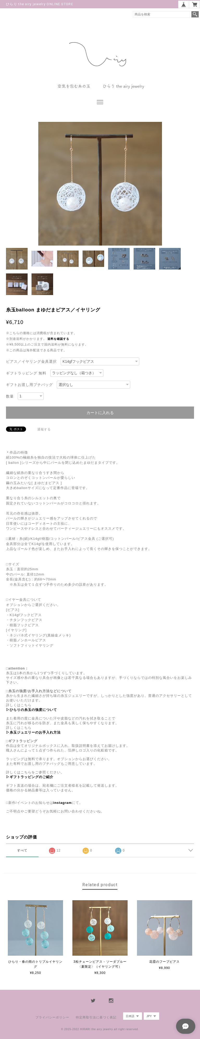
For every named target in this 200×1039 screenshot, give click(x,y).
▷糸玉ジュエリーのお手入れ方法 (33, 732)
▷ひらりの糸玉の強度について (31, 710)
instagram (62, 803)
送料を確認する (58, 338)
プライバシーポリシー (52, 1017)
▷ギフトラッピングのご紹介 (29, 777)
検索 (195, 14)
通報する (44, 429)
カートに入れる (100, 412)
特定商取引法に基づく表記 (96, 1017)
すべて (22, 850)
